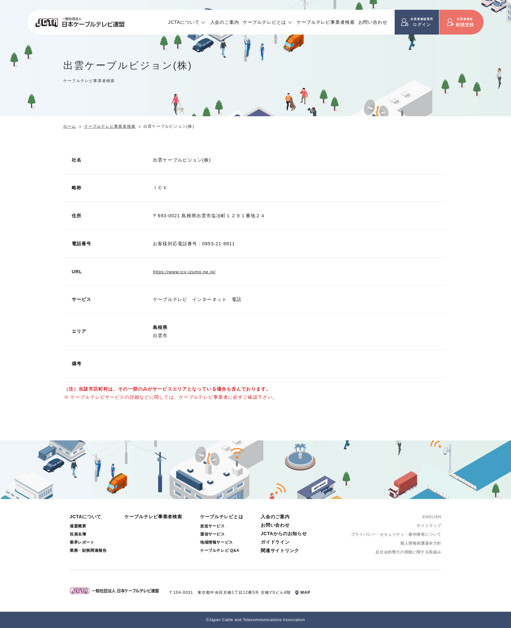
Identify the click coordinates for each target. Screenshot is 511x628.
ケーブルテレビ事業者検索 (326, 22)
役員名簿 (78, 534)
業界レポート (82, 542)
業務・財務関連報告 (88, 550)
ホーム (69, 126)
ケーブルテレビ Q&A (220, 550)
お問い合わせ (372, 22)
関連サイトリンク (280, 550)
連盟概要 (78, 526)
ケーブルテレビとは (264, 22)
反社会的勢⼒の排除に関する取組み (408, 552)
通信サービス (212, 534)
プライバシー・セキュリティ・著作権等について (396, 534)
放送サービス (212, 526)
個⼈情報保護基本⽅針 (420, 543)
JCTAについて (184, 22)
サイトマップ (428, 525)
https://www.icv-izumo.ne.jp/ (186, 271)
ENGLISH (431, 517)
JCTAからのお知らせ (284, 533)
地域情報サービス (216, 542)
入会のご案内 (224, 22)
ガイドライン (275, 542)
